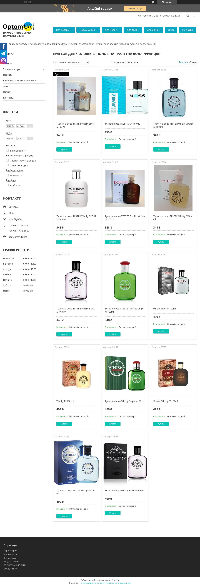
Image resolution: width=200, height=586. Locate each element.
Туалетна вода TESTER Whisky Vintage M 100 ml (173, 125)
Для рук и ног (10, 568)
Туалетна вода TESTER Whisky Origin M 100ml (124, 310)
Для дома (152, 29)
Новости (7, 74)
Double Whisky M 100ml (165, 401)
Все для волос (10, 554)
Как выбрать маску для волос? (19, 80)
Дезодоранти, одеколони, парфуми (48, 43)
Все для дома (10, 558)
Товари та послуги (17, 43)
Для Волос (111, 29)
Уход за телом (11, 561)
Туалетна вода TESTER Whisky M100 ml (172, 218)
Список (193, 62)
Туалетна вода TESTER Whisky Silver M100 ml (75, 125)
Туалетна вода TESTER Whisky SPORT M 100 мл (76, 218)
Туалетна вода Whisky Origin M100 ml (124, 401)
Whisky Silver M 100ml (164, 308)
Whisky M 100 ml (65, 401)
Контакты (187, 29)
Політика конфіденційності (118, 583)
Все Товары (62, 29)
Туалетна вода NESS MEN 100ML (122, 123)
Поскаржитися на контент (92, 583)
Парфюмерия (87, 29)
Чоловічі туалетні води (82, 43)
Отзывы (7, 91)
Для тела (132, 29)
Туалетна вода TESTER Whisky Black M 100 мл (75, 310)
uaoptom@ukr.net (18, 236)
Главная (7, 63)
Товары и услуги (11, 69)
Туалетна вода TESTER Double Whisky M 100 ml (125, 218)
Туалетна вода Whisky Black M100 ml (124, 490)
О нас (171, 29)
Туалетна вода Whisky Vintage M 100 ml (75, 492)
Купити (64, 149)
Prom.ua (116, 580)
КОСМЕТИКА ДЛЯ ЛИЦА (15, 565)
